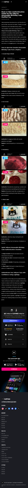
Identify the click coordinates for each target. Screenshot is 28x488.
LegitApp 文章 (4, 7)
